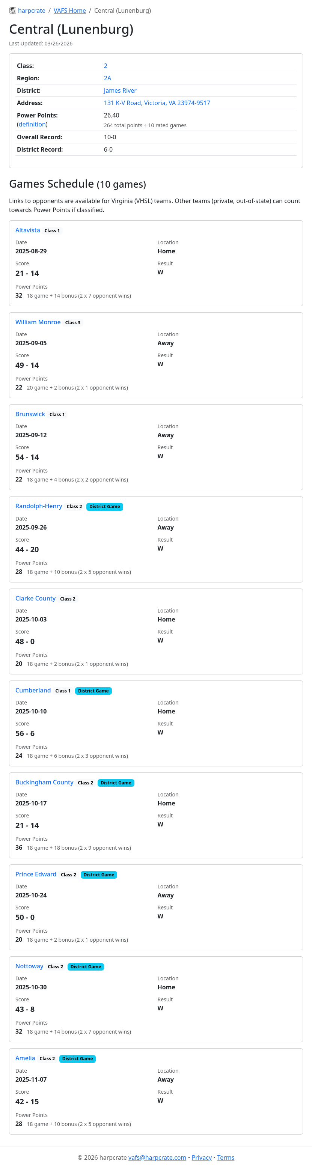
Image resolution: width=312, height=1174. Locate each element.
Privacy (202, 1157)
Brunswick (30, 414)
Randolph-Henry (38, 506)
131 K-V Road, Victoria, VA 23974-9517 (157, 103)
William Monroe (38, 322)
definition (32, 124)
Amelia (25, 1058)
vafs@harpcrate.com (157, 1157)
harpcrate (27, 10)
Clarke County (35, 598)
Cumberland (33, 690)
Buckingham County (44, 782)
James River (120, 90)
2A (107, 78)
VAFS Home (70, 10)
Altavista (27, 230)
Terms (225, 1157)
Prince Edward (35, 874)
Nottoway (29, 966)
